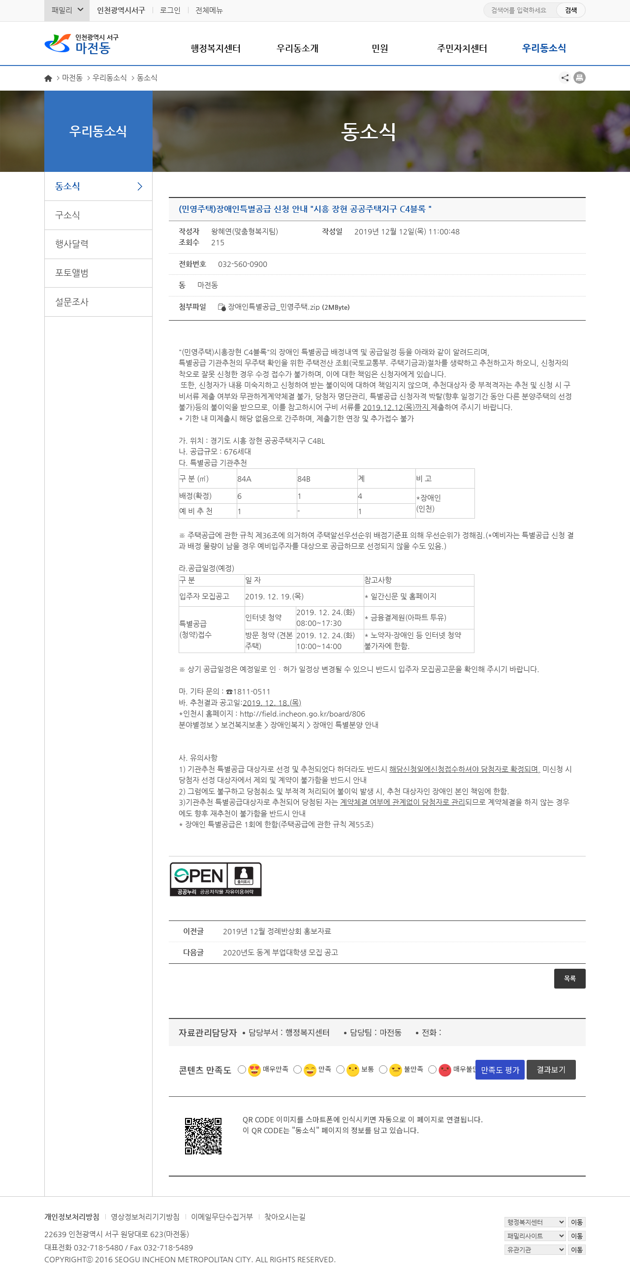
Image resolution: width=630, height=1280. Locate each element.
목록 (570, 978)
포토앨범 (72, 272)
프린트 (579, 77)
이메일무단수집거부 (222, 1217)
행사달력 (72, 243)
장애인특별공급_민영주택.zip (269, 306)
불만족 (413, 1069)
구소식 (67, 215)
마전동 (97, 43)
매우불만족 (469, 1069)
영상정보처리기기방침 (145, 1217)
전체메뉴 (209, 10)
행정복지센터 (215, 48)
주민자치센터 (462, 48)
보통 (367, 1069)
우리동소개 (297, 48)
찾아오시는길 (285, 1217)
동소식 (67, 186)
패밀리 (62, 10)
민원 (380, 48)
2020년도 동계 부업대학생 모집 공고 (280, 952)
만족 (324, 1069)
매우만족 (275, 1069)
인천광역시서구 (121, 10)
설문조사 (72, 301)
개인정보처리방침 (71, 1217)
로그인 (170, 10)
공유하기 (565, 77)
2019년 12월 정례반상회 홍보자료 (277, 931)
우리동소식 (544, 48)
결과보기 (551, 1069)
